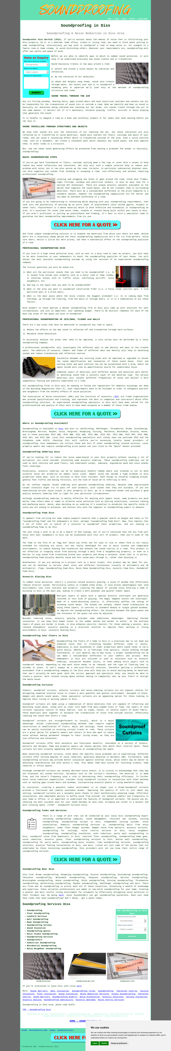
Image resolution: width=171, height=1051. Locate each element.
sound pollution (128, 56)
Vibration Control (126, 991)
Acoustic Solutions (112, 997)
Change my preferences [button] (119, 1043)
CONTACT (132, 19)
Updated (52, 1030)
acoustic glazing (95, 582)
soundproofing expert (136, 816)
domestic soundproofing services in (83, 825)
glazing (92, 599)
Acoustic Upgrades (86, 1000)
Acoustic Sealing (32, 1000)
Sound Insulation (68, 994)
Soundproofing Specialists (58, 1000)
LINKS (116, 19)
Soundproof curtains (34, 743)
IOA (116, 396)
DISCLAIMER (142, 19)
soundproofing (36, 45)
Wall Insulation (60, 991)
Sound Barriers (39, 991)
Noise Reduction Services (94, 994)
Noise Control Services (111, 1000)
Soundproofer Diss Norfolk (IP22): (42, 39)
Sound (54, 64)
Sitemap (24, 1030)
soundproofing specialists (81, 437)
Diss (61, 429)
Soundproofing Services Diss (46, 904)
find (31, 875)
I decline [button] (104, 1043)
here (61, 895)
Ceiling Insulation (136, 997)
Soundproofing (30, 429)
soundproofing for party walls (40, 842)
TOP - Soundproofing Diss (37, 1010)
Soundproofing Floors (65, 1030)
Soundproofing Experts (64, 997)
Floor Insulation (46, 994)
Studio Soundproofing (123, 994)
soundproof (106, 85)
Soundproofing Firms (83, 991)
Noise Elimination (90, 997)
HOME (109, 19)
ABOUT (124, 19)
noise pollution (136, 892)
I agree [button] (94, 1043)
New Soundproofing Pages (38, 1030)
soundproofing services (36, 851)
